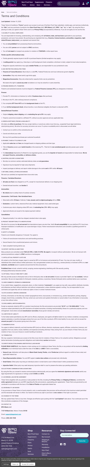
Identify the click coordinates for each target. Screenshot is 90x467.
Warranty (45, 444)
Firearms (31, 440)
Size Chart (45, 450)
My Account (46, 437)
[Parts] (25, 5)
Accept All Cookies (28, 464)
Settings (6, 464)
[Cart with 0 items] (87, 3)
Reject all (15, 464)
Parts (29, 443)
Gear (29, 451)
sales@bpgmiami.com (9, 449)
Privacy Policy (26, 460)
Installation (45, 447)
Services (31, 454)
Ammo (30, 445)
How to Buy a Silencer (46, 454)
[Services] (48, 5)
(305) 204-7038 (6, 446)
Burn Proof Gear (33, 434)
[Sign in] (83, 3)
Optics (30, 448)
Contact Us (45, 434)
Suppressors (32, 437)
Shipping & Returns (45, 440)
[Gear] (39, 5)
